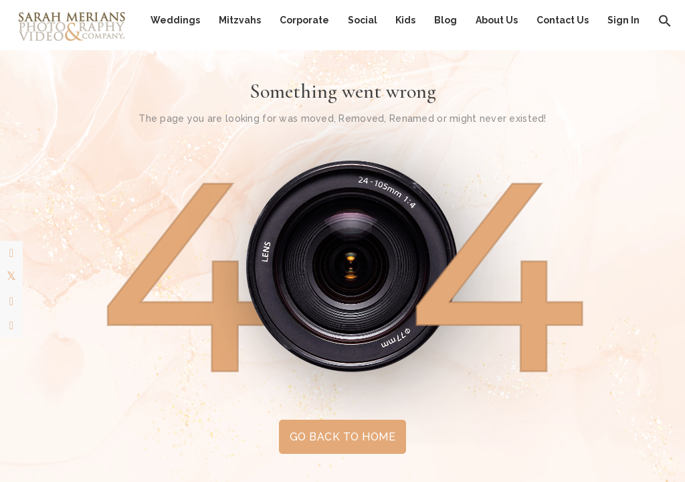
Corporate (304, 20)
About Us (497, 20)
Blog (445, 20)
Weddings (175, 20)
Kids (405, 20)
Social (362, 20)
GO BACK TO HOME (342, 436)
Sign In (623, 20)
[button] (665, 20)
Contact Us (562, 20)
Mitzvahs (240, 20)
